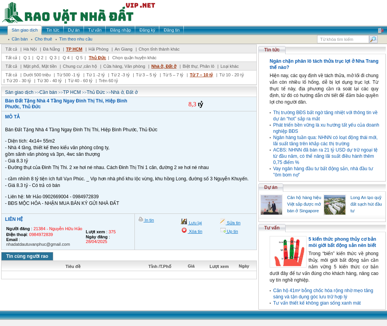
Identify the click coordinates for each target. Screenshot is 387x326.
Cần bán (48, 92)
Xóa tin (195, 231)
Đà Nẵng (51, 49)
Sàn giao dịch (19, 92)
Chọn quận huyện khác (134, 57)
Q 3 (53, 57)
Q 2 (40, 57)
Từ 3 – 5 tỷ (146, 74)
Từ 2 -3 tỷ (120, 74)
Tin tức (272, 50)
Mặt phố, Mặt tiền (40, 66)
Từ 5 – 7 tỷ (173, 74)
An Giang (123, 49)
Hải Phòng (98, 49)
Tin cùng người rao (27, 256)
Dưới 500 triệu (37, 74)
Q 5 (79, 57)
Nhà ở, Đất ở (163, 66)
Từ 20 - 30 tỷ (19, 80)
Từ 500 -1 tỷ (68, 74)
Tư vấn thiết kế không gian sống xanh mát (317, 303)
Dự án (270, 187)
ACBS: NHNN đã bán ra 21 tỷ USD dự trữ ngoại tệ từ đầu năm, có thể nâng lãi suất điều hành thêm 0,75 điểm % (325, 156)
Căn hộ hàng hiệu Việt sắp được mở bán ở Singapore (304, 204)
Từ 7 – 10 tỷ (201, 74)
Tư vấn (272, 228)
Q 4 (66, 57)
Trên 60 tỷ (108, 80)
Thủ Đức (97, 57)
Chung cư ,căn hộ (80, 66)
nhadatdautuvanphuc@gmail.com (38, 244)
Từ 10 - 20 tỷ (231, 74)
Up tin (232, 231)
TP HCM (74, 49)
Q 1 (26, 57)
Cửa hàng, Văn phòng (124, 66)
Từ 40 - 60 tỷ (80, 80)
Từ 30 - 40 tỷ (49, 80)
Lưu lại (195, 222)
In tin (148, 220)
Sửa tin (233, 222)
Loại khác (229, 66)
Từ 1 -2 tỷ (95, 74)
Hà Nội (30, 49)
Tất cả (11, 49)
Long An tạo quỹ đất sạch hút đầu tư (366, 204)
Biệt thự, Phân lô (198, 66)
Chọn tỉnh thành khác (159, 49)
